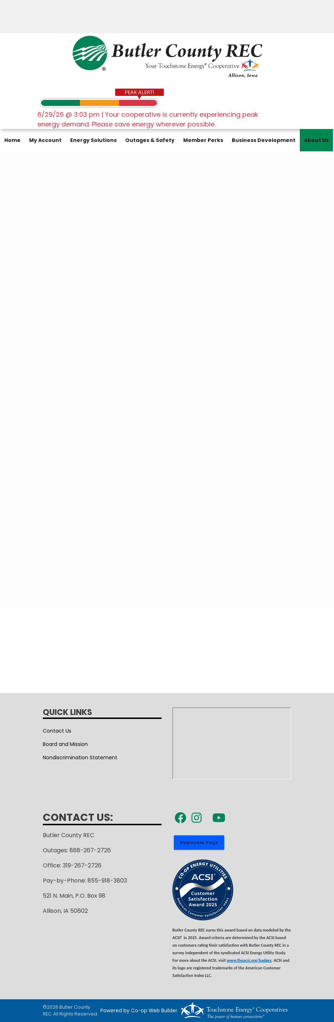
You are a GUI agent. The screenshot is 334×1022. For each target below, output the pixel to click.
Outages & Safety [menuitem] (150, 140)
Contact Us (57, 730)
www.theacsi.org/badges (249, 960)
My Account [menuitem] (45, 140)
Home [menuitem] (12, 140)
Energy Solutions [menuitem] (93, 140)
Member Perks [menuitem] (203, 140)
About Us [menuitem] (316, 140)
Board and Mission (65, 744)
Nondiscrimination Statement (80, 757)
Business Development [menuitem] (263, 140)
